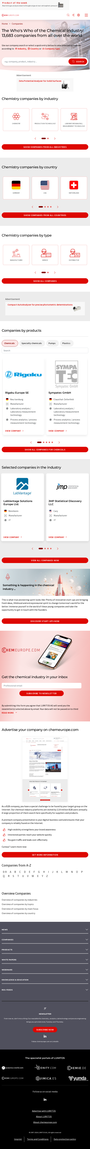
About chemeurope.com (45, 1122)
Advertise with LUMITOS (44, 1110)
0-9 (5, 872)
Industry (22, 48)
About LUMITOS (44, 1116)
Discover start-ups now (45, 621)
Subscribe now (45, 1029)
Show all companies (45, 281)
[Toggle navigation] (86, 15)
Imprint (18, 1139)
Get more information (45, 854)
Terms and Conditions (38, 1139)
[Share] (73, 15)
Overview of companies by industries (19, 899)
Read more (10, 712)
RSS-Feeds (7, 990)
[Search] (68, 15)
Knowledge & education (15, 980)
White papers (9, 960)
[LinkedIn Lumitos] (45, 1099)
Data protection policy (65, 1139)
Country (34, 48)
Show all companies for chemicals (45, 449)
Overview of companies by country (18, 913)
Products (7, 950)
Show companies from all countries (45, 215)
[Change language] (79, 15)
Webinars (7, 970)
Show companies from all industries (45, 146)
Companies (7, 940)
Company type (52, 48)
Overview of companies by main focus (20, 908)
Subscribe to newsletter (41, 693)
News (5, 930)
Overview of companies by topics (18, 904)
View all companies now (45, 560)
